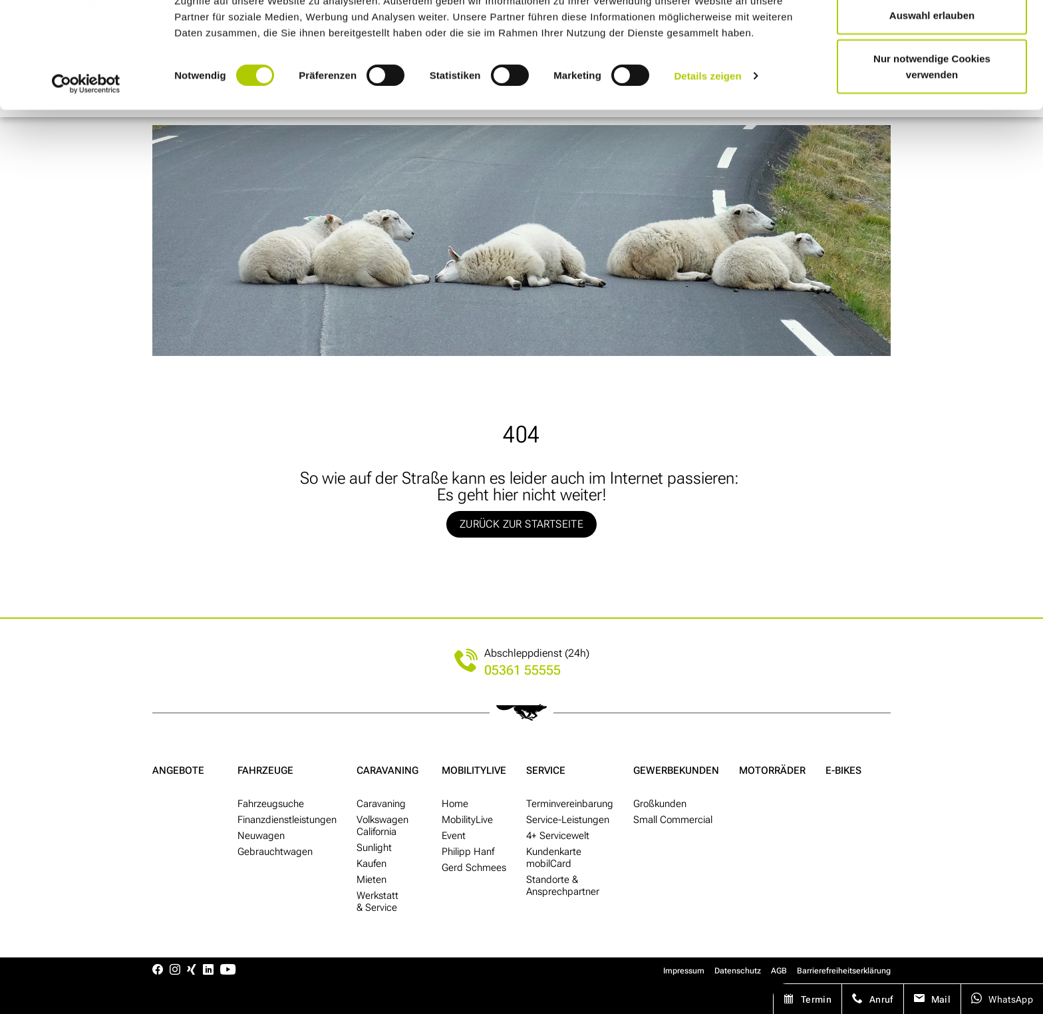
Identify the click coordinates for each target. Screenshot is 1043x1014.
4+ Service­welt (557, 836)
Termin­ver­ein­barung (569, 804)
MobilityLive (474, 770)
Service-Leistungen (567, 820)
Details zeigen (707, 139)
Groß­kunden (659, 804)
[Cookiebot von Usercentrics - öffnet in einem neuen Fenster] (86, 148)
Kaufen (371, 864)
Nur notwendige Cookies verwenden (931, 130)
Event (454, 836)
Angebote (178, 770)
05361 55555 (522, 670)
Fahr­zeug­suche (270, 804)
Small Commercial (672, 820)
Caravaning (387, 770)
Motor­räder (772, 770)
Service (545, 770)
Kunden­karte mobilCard (553, 858)
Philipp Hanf (468, 852)
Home (455, 804)
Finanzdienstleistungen (287, 820)
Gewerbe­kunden (676, 770)
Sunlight (374, 848)
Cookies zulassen (932, 35)
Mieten (371, 880)
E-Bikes (843, 770)
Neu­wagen (261, 836)
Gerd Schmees (474, 868)
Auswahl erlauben (931, 78)
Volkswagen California (382, 826)
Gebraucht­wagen (275, 852)
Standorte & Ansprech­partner (562, 886)
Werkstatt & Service (377, 902)
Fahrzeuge (265, 770)
